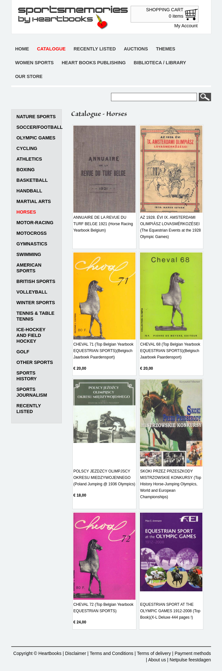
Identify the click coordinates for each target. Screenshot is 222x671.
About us (157, 659)
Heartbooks (49, 653)
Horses (26, 212)
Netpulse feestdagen (190, 659)
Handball (29, 190)
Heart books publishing (94, 62)
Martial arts (33, 201)
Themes (165, 48)
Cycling (26, 148)
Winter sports (35, 302)
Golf (22, 351)
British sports (35, 281)
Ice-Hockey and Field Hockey (30, 335)
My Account (186, 25)
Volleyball (31, 292)
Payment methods (193, 653)
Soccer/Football (39, 127)
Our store (28, 76)
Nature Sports (36, 116)
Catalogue (51, 48)
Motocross (31, 233)
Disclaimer (75, 653)
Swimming (28, 254)
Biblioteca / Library (160, 62)
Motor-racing (34, 222)
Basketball (32, 180)
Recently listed (95, 48)
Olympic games (35, 137)
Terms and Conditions (111, 653)
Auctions (136, 48)
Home (22, 48)
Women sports (34, 62)
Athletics (29, 159)
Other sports (34, 362)
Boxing (25, 169)
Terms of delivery (154, 653)
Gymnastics (31, 243)
